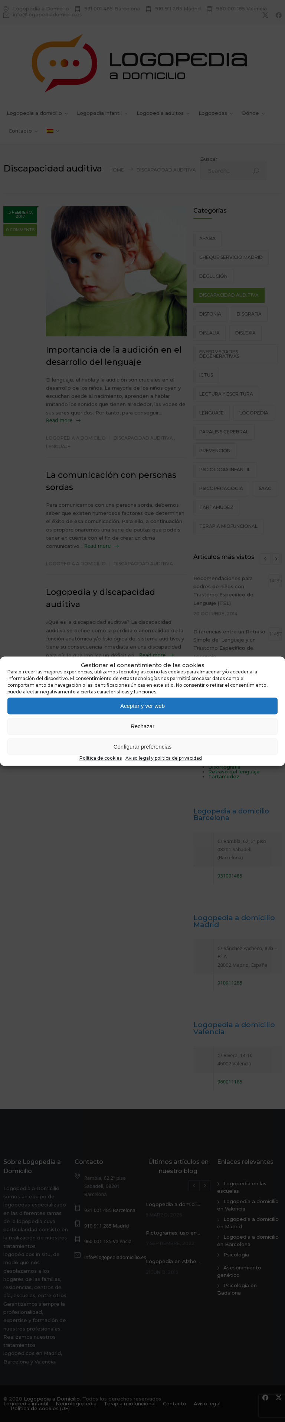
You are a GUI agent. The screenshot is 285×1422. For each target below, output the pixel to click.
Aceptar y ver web (142, 706)
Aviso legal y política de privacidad (163, 757)
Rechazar (142, 726)
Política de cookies (100, 757)
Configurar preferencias (143, 746)
